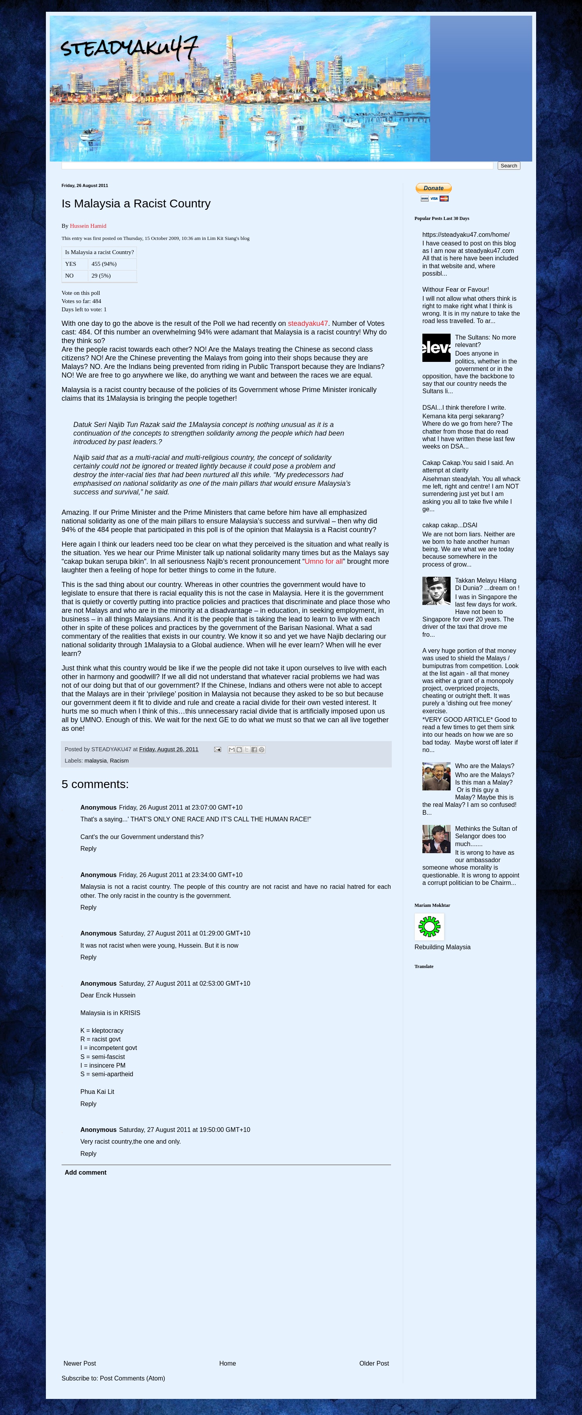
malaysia (95, 760)
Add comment (86, 1172)
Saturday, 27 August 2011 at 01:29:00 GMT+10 (184, 933)
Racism (119, 760)
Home (227, 1363)
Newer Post (80, 1363)
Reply (88, 848)
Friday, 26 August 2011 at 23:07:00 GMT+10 (180, 807)
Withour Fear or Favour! (455, 289)
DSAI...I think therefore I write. (464, 407)
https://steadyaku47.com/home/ (465, 234)
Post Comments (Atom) (132, 1378)
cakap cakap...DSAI (450, 525)
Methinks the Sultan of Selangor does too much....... (486, 836)
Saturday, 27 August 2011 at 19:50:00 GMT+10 (184, 1129)
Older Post (374, 1363)
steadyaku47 (130, 47)
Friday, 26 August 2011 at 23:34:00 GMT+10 (180, 875)
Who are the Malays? (484, 766)
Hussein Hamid (88, 226)
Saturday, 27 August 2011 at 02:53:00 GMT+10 (184, 983)
